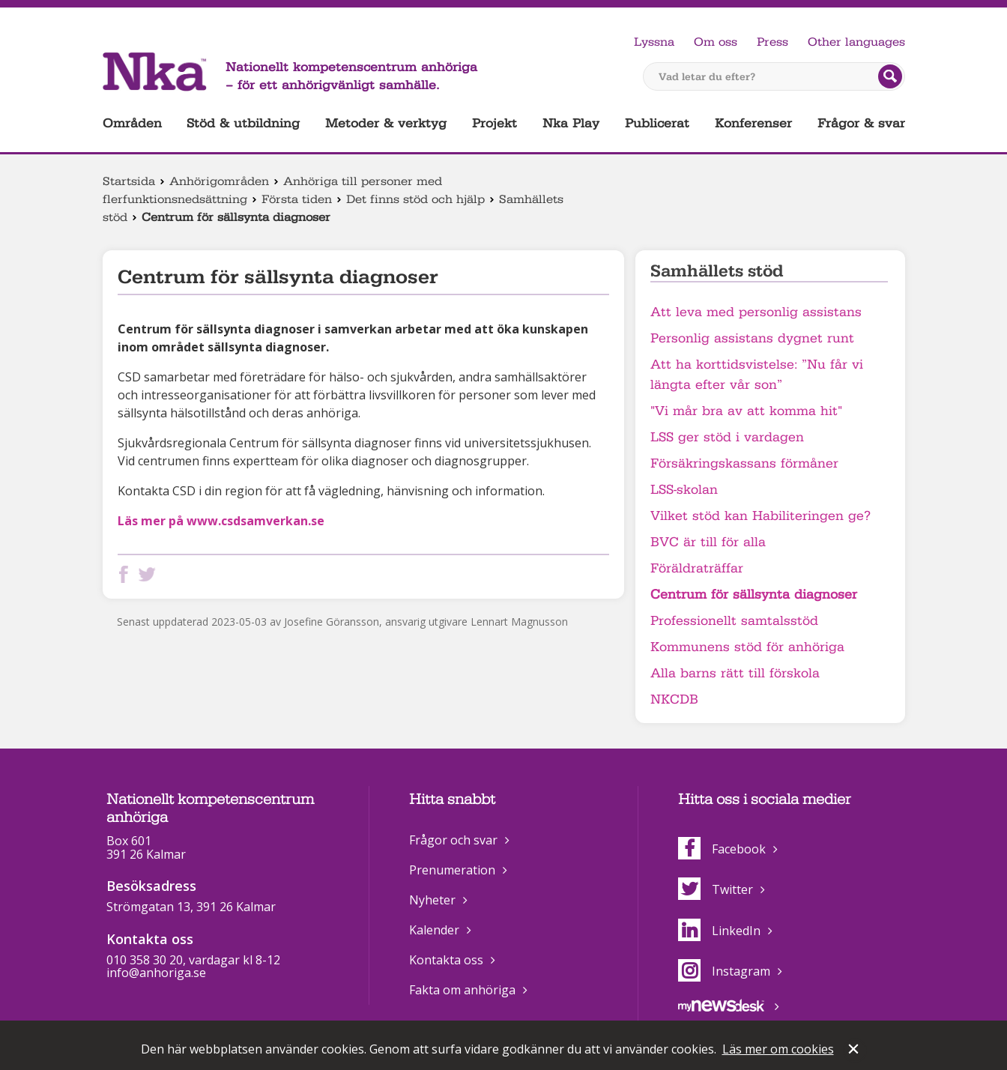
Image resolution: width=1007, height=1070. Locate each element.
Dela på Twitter (150, 574)
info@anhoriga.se (156, 972)
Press (772, 42)
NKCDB (674, 699)
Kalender (434, 930)
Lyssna (654, 42)
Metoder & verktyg (386, 123)
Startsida (129, 181)
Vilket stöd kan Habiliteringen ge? (760, 516)
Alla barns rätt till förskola (735, 673)
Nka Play (570, 123)
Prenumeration (452, 870)
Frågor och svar (453, 840)
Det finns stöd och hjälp (415, 199)
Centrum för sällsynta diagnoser (753, 594)
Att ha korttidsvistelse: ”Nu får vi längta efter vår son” (756, 375)
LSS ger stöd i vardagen (727, 437)
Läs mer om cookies (778, 1049)
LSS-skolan (684, 490)
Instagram (724, 971)
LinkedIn (719, 930)
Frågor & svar (861, 123)
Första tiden (296, 199)
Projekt (494, 123)
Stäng (855, 1051)
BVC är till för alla (708, 542)
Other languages (856, 42)
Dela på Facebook (126, 574)
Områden (132, 123)
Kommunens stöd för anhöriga (747, 647)
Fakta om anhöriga (462, 990)
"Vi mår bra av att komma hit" (746, 411)
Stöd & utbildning (243, 123)
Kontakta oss (446, 960)
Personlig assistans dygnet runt (752, 338)
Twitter (715, 889)
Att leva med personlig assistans (756, 312)
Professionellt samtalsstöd (734, 621)
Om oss (715, 42)
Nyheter (432, 900)
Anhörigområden (219, 181)
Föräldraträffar (696, 568)
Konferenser (753, 123)
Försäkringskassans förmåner (744, 463)
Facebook (722, 849)
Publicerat (657, 123)
